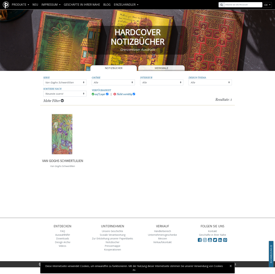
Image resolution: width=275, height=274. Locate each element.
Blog (106, 4)
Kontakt (212, 231)
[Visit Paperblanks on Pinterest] (225, 240)
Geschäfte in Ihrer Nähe (82, 4)
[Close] (230, 266)
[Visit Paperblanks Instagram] (205, 240)
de (266, 4)
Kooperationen (112, 249)
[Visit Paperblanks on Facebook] (200, 240)
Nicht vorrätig (122, 94)
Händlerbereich (162, 231)
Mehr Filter (53, 100)
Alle (96, 82)
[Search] (243, 4)
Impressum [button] (49, 4)
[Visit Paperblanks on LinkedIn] (220, 240)
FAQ (62, 231)
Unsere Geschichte (112, 231)
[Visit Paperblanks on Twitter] (215, 240)
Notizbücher (113, 68)
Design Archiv (62, 242)
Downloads (62, 238)
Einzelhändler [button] (125, 4)
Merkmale (161, 68)
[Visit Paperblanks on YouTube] (210, 240)
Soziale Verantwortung (112, 234)
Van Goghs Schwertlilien (59, 82)
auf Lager (99, 94)
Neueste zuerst (54, 93)
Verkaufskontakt (162, 242)
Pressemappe (112, 245)
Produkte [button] (19, 4)
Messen (162, 238)
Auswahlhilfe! (62, 234)
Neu (35, 4)
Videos (62, 245)
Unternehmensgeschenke (162, 234)
